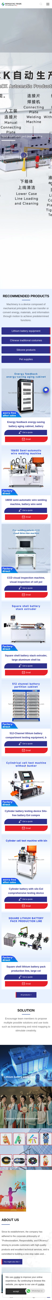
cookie (17, 1277)
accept (16, 1291)
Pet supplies (11, 1202)
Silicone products (14, 1160)
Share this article (14, 159)
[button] (16, 286)
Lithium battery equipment (19, 1077)
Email (26, 439)
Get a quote (26, 432)
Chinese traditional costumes (21, 1118)
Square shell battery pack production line (21, 139)
